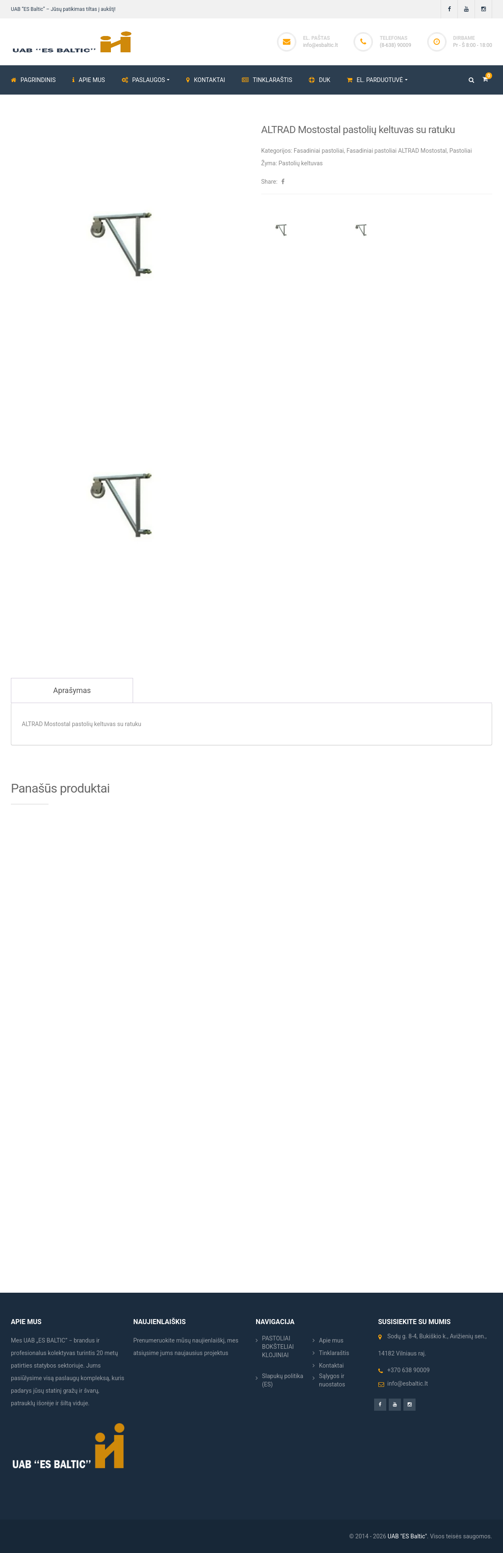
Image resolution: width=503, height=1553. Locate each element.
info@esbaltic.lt (320, 45)
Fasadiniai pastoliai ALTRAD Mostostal (396, 150)
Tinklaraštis (334, 1353)
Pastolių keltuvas (301, 163)
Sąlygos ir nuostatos (332, 1380)
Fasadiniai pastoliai (319, 150)
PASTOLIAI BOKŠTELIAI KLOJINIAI (278, 1346)
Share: (269, 181)
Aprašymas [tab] (72, 690)
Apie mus (331, 1340)
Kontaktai (331, 1365)
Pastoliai (460, 150)
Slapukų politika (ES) (282, 1380)
